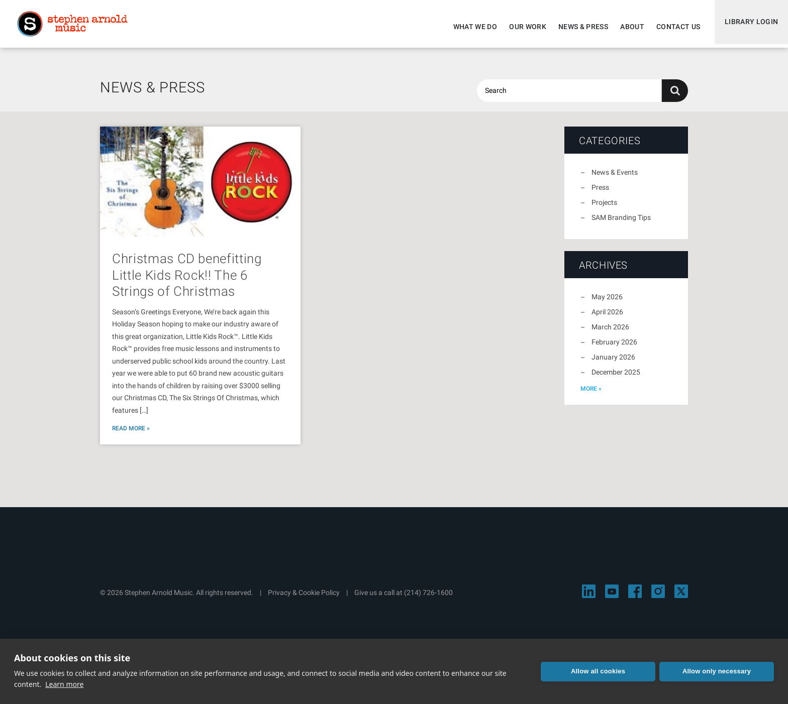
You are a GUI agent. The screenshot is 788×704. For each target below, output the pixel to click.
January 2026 (613, 363)
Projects (604, 208)
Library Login (749, 27)
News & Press (579, 27)
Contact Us (674, 27)
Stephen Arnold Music (76, 27)
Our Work (523, 27)
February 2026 (614, 348)
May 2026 (607, 303)
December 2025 (616, 378)
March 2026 (610, 333)
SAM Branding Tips (621, 223)
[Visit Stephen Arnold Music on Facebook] (635, 597)
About (628, 27)
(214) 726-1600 (428, 599)
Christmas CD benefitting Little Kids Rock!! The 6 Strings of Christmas (187, 281)
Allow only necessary (716, 671)
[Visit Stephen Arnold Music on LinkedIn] (589, 597)
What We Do (471, 27)
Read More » (131, 434)
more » (591, 394)
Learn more (64, 684)
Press (600, 193)
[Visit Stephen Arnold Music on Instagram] (658, 597)
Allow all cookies (598, 671)
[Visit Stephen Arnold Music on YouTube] (612, 597)
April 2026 (607, 318)
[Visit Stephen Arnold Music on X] (681, 597)
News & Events (615, 178)
